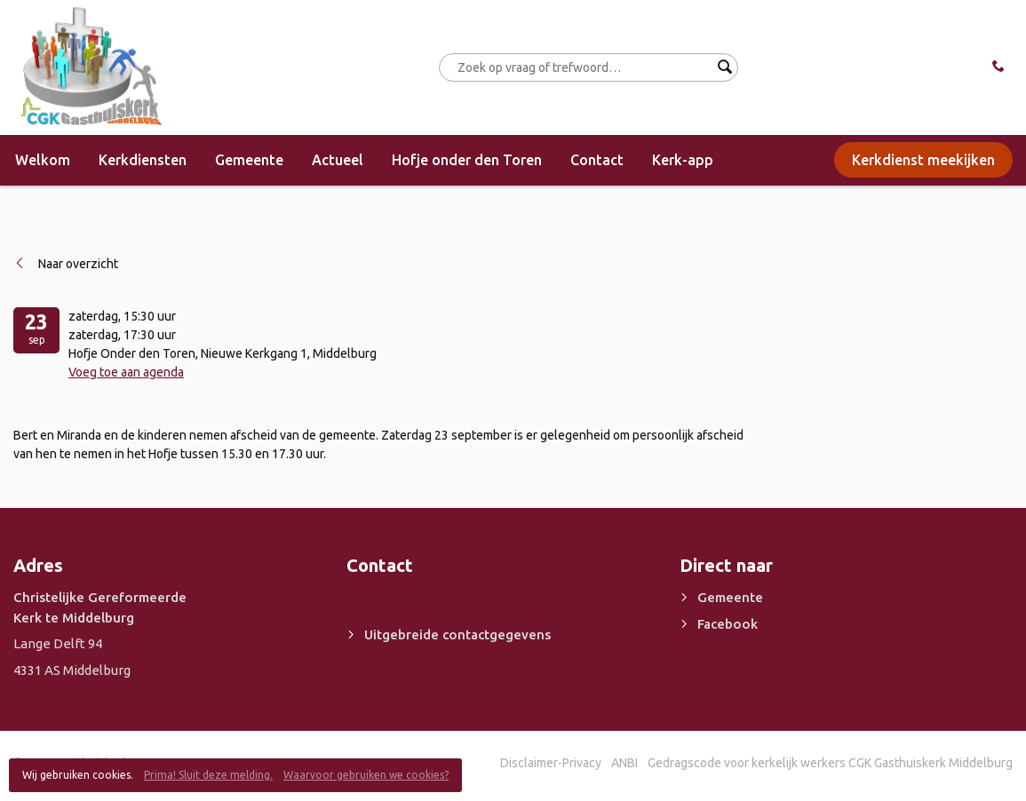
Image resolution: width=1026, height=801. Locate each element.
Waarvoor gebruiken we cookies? (366, 775)
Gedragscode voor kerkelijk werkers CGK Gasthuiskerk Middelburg (830, 763)
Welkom (42, 160)
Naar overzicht (78, 264)
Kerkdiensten (143, 160)
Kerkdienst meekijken (923, 160)
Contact (597, 160)
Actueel (337, 160)
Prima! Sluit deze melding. (208, 775)
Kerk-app (682, 160)
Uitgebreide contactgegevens (457, 634)
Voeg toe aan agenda (126, 372)
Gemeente (249, 160)
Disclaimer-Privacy (550, 763)
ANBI (624, 763)
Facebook (727, 623)
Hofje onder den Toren (467, 160)
